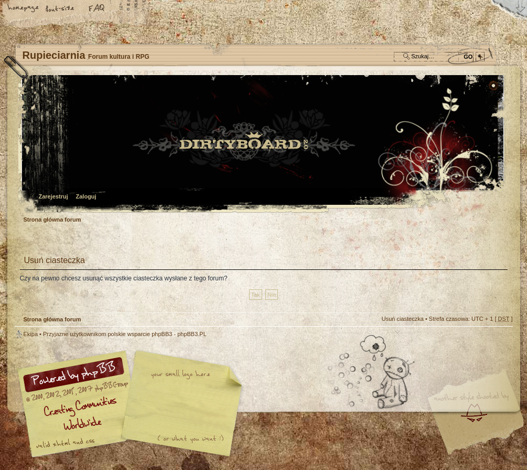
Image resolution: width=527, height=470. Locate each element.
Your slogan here (180, 405)
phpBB (133, 404)
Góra (500, 341)
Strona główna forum (262, 144)
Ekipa (31, 334)
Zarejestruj (53, 196)
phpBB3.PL (192, 334)
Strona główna (23, 9)
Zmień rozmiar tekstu (60, 9)
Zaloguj (86, 196)
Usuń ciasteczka (403, 319)
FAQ (97, 9)
